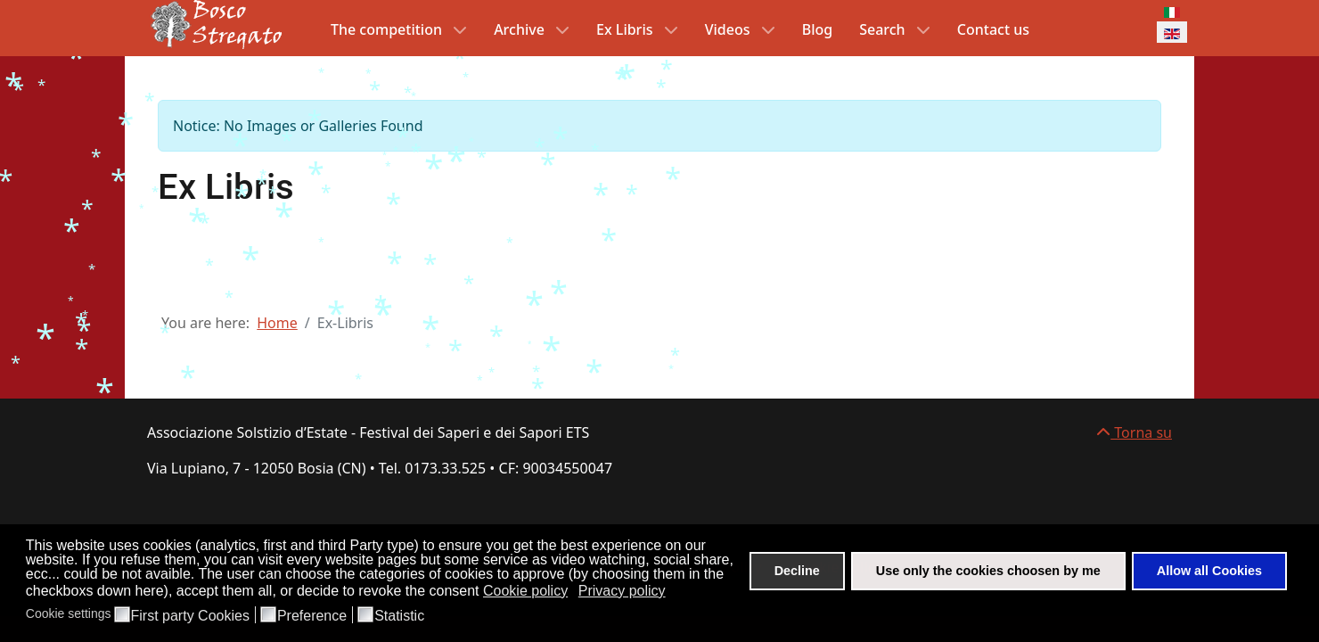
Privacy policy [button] (622, 590)
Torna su (1134, 432)
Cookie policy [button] (525, 590)
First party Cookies (190, 616)
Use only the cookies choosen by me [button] (988, 571)
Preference (312, 616)
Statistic (399, 616)
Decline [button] (797, 571)
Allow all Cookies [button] (1209, 571)
